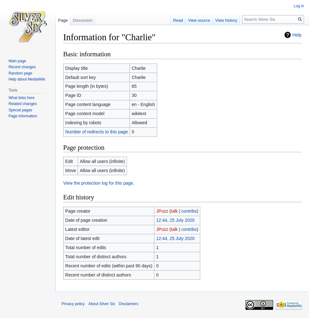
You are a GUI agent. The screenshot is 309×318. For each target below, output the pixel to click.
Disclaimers (128, 304)
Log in (299, 6)
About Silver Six (101, 304)
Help (296, 34)
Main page (17, 61)
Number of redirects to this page (96, 131)
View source (199, 20)
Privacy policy (73, 304)
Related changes (22, 104)
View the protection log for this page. (98, 183)
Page (63, 20)
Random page (20, 73)
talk (174, 211)
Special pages (20, 110)
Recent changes (22, 67)
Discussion (82, 20)
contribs (189, 211)
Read (178, 20)
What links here (21, 98)
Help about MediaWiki (26, 79)
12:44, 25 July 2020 (175, 220)
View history (226, 20)
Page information (22, 116)
